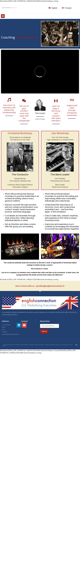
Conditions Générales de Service (52, 344)
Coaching (8, 37)
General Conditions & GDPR (36, 344)
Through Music (26, 37)
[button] (3, 16)
